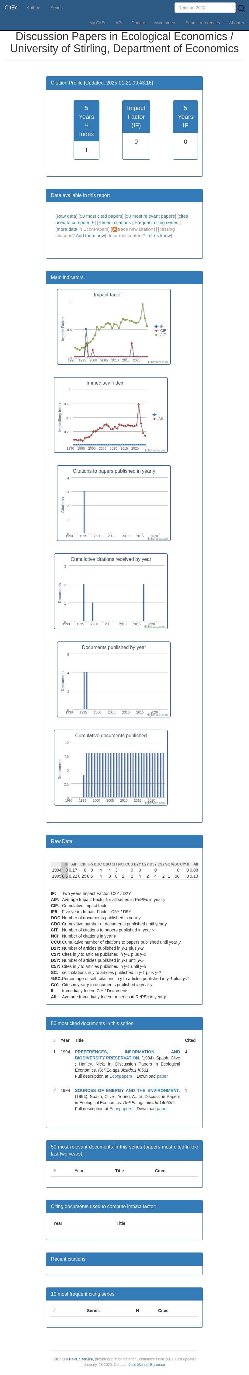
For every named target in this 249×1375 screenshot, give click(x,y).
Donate (138, 22)
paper (162, 1076)
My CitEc (97, 22)
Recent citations (115, 222)
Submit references (202, 22)
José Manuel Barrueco (147, 1365)
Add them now (90, 235)
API (119, 22)
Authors (34, 7)
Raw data (66, 216)
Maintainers (165, 22)
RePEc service (81, 1359)
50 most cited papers (101, 216)
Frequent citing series (157, 222)
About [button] (236, 22)
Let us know (159, 235)
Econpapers (120, 1076)
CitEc (11, 8)
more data (67, 229)
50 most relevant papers (150, 216)
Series (56, 7)
